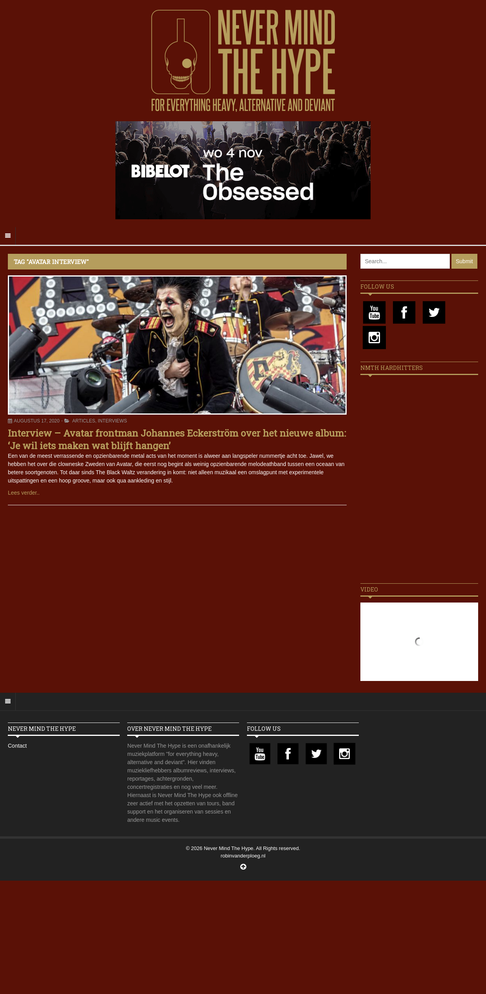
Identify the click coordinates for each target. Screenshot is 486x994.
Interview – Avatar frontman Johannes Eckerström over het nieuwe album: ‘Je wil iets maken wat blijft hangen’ (177, 439)
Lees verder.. (24, 493)
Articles (83, 421)
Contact (17, 746)
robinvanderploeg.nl (243, 856)
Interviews (112, 421)
